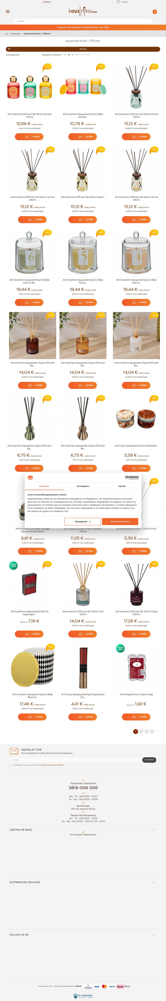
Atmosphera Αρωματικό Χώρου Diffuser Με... (33, 364)
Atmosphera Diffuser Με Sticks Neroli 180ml (136, 198)
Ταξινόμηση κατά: (13, 55)
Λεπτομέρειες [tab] (83, 486)
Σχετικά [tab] (121, 486)
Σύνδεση (47, 2)
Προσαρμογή (82, 521)
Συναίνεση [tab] (44, 486)
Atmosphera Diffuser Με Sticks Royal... (83, 197)
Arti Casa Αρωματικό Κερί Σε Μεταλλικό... (136, 446)
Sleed (78, 986)
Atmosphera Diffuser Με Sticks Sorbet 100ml (29, 115)
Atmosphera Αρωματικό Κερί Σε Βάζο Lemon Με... (29, 281)
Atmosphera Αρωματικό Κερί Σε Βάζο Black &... (32, 695)
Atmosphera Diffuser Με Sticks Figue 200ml (136, 613)
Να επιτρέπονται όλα (120, 521)
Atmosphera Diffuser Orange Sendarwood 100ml (33, 530)
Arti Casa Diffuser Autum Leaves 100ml (83, 530)
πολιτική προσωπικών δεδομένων (52, 765)
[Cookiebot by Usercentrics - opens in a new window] (127, 478)
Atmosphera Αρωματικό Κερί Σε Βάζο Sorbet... (83, 115)
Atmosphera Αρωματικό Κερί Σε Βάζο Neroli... (136, 281)
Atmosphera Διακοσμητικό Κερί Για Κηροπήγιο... (29, 613)
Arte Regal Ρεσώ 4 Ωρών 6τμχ (136, 694)
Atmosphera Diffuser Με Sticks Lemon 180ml (33, 198)
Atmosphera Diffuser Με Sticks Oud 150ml (83, 613)
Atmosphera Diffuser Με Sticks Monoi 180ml (136, 115)
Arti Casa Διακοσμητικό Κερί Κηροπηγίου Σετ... (83, 695)
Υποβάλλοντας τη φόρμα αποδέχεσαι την (38, 765)
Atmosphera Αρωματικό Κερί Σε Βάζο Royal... (83, 281)
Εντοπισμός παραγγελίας (83, 835)
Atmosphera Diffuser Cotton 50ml (136, 529)
